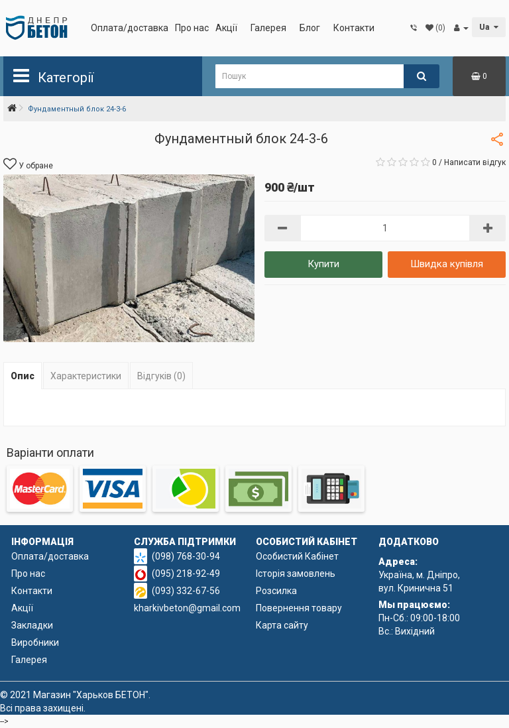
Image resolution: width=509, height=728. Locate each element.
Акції (226, 28)
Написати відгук (475, 162)
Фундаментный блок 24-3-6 (77, 109)
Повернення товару (299, 608)
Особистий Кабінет (297, 556)
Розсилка (276, 590)
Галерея (268, 28)
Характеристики (85, 376)
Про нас (192, 28)
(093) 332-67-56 (186, 590)
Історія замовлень (295, 573)
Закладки (32, 625)
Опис (22, 376)
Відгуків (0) (161, 376)
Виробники (35, 642)
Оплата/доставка (129, 28)
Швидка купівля (446, 264)
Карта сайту (282, 625)
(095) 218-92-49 (186, 573)
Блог (310, 28)
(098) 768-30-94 (186, 556)
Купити (323, 264)
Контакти (353, 28)
